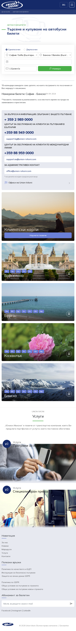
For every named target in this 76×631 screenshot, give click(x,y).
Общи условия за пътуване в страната (20, 585)
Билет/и (12, 68)
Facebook (6, 610)
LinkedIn (27, 610)
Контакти (6, 556)
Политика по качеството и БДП (16, 569)
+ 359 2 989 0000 (18, 119)
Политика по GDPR (10, 582)
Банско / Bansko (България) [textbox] (57, 55)
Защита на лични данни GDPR (16, 576)
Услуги (5, 553)
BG (63, 4)
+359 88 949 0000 (19, 132)
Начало (6, 12)
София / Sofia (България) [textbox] (22, 55)
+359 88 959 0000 (19, 153)
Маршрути (7, 549)
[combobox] (21, 55)
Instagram (17, 610)
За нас (5, 542)
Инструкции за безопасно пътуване (18, 572)
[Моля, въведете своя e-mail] (35, 603)
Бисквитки (64, 626)
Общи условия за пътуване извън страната (22, 589)
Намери (55, 68)
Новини (5, 546)
